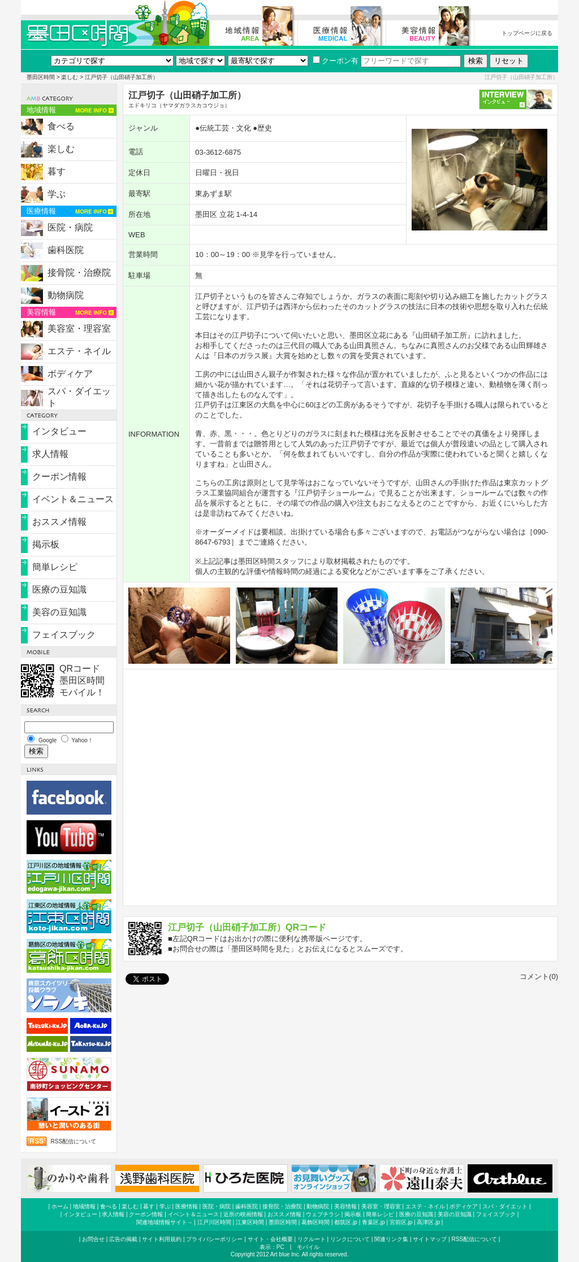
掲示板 (45, 544)
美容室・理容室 (79, 328)
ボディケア (70, 373)
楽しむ (69, 77)
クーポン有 (335, 60)
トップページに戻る (527, 33)
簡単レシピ (54, 567)
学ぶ (56, 194)
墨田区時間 (41, 77)
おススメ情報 (59, 521)
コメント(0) (539, 976)
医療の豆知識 (59, 589)
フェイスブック (64, 634)
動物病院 (65, 295)
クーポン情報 (59, 476)
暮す (56, 171)
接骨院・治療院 (79, 272)
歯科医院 (65, 250)
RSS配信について (74, 1141)
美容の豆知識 (59, 612)
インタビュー (59, 431)
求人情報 (50, 454)
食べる (61, 126)
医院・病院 (70, 227)
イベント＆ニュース (73, 499)
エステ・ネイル (79, 351)
